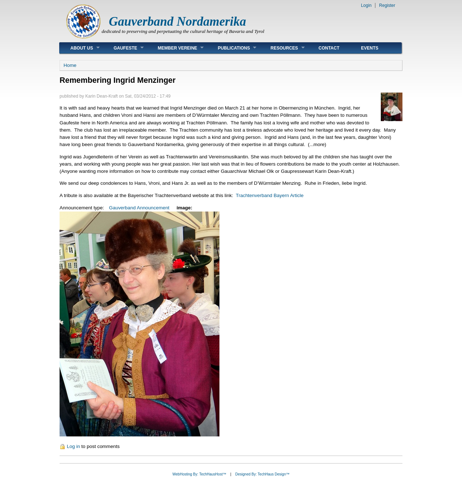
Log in (73, 446)
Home (70, 65)
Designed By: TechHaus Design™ (262, 474)
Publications (231, 48)
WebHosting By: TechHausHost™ (199, 474)
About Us (80, 48)
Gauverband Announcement (139, 207)
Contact (329, 48)
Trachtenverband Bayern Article (270, 195)
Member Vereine (175, 48)
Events (369, 48)
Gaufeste (123, 48)
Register (387, 5)
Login (366, 5)
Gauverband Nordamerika (177, 21)
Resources (282, 48)
